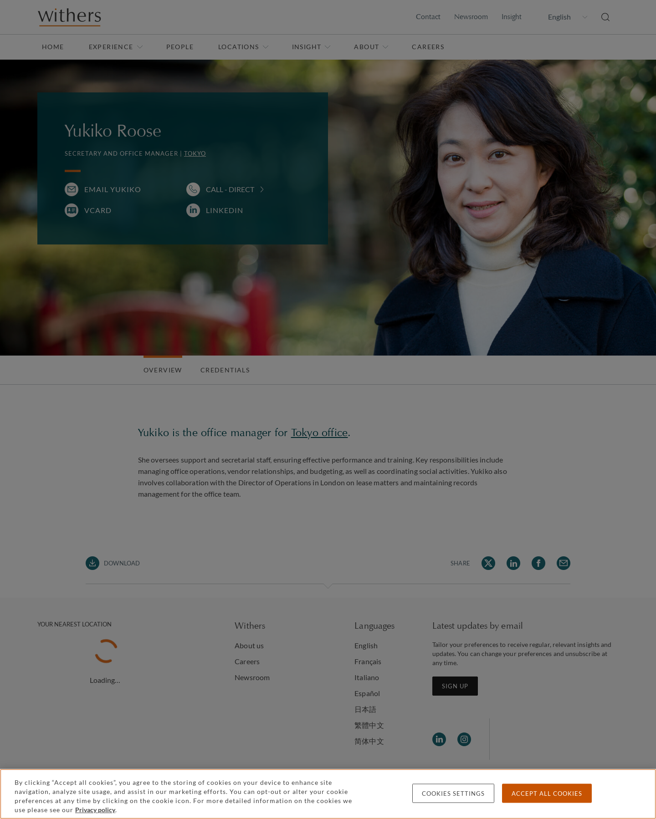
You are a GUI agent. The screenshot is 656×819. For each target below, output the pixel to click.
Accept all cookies (547, 793)
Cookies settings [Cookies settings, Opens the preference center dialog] (453, 793)
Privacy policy (95, 810)
